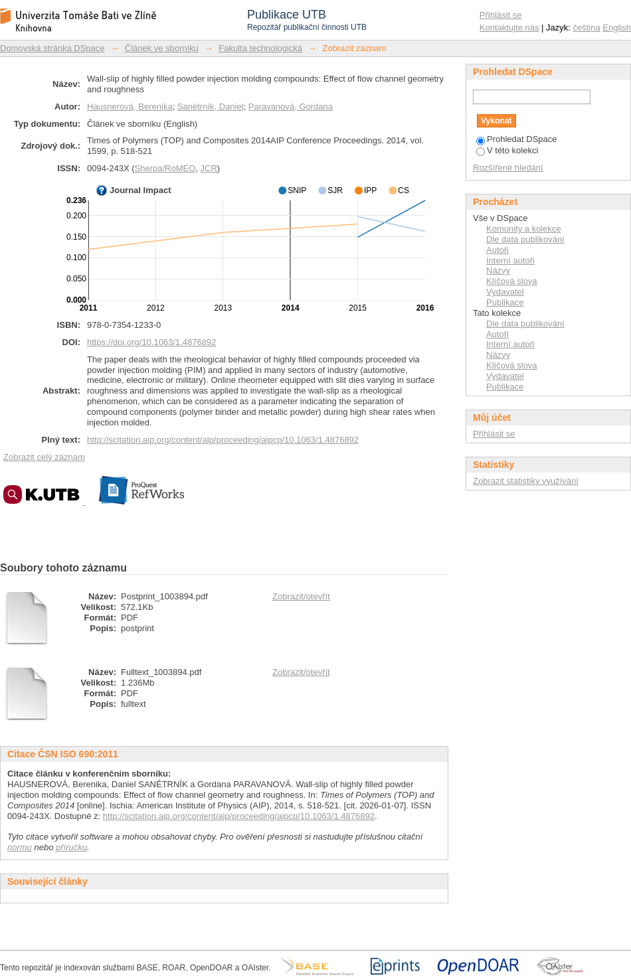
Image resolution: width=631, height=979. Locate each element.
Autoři (497, 250)
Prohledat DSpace (516, 139)
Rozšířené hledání (508, 168)
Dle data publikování (525, 239)
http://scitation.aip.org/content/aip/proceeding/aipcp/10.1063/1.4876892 (223, 440)
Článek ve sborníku (162, 48)
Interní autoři (510, 260)
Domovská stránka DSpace (52, 48)
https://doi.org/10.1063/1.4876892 (151, 342)
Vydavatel (505, 292)
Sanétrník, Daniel (210, 107)
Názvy (498, 270)
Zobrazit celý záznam (44, 457)
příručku (71, 847)
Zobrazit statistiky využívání (526, 481)
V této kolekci (507, 150)
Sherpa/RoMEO (165, 168)
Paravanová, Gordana (290, 107)
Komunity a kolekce (523, 229)
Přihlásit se (501, 15)
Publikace (504, 302)
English (616, 28)
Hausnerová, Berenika (130, 107)
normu (19, 847)
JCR (209, 168)
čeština (586, 28)
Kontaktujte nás (509, 28)
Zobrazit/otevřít (301, 596)
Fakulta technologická (260, 48)
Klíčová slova (511, 281)
